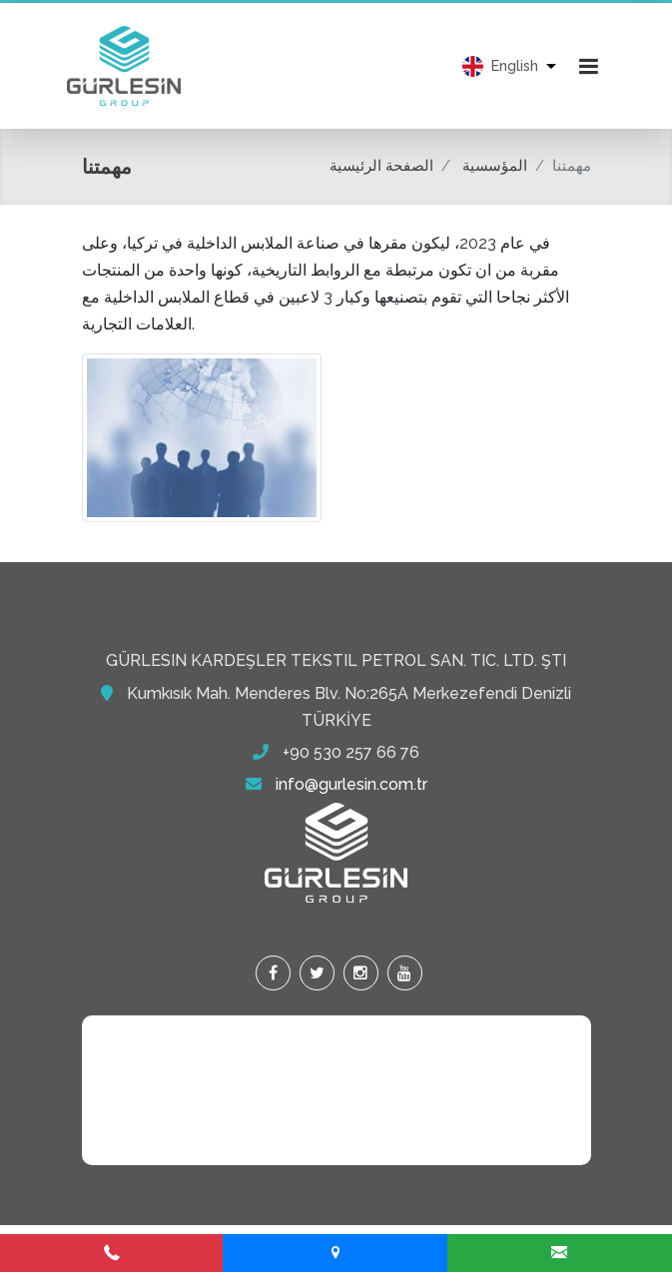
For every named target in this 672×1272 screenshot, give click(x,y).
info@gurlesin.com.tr (351, 784)
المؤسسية (494, 166)
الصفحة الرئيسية (381, 166)
